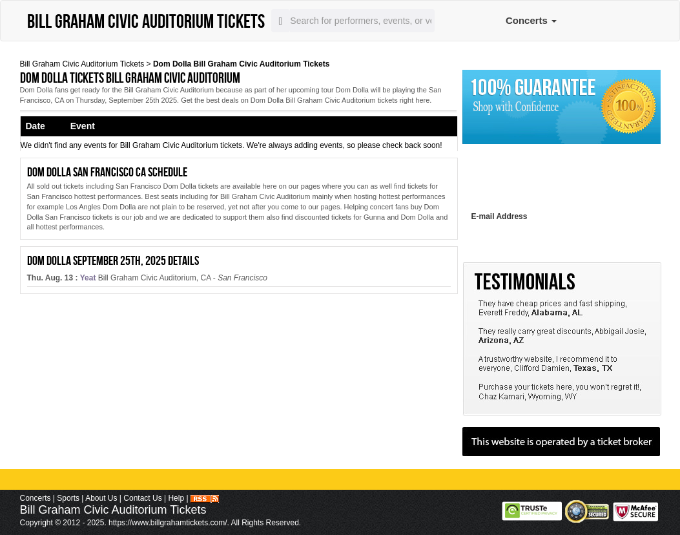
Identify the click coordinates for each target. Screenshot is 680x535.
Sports (68, 498)
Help (176, 498)
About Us (101, 498)
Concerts (531, 20)
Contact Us (142, 498)
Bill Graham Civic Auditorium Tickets (82, 63)
